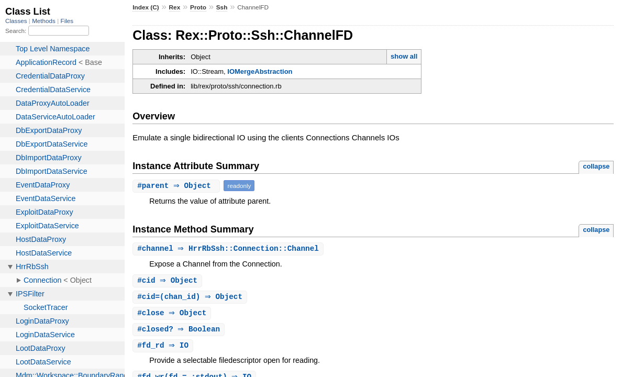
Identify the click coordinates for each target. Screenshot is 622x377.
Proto (198, 7)
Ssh (222, 7)
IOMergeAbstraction (259, 71)
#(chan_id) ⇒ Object (191, 298)
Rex (175, 7)
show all (404, 56)
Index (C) (145, 7)
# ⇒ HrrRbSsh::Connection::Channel (229, 249)
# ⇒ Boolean (180, 332)
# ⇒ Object (177, 186)
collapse (596, 166)
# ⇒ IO (164, 348)
